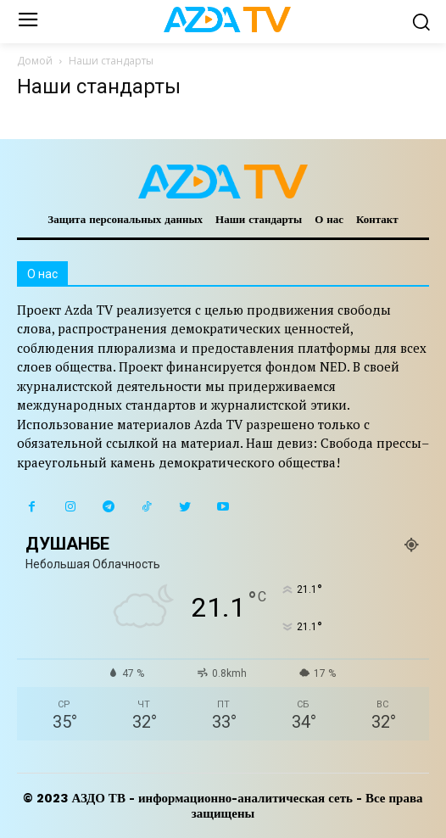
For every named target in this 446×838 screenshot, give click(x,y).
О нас (329, 219)
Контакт (377, 219)
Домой (35, 60)
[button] (421, 21)
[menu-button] (27, 21)
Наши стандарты (258, 219)
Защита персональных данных (125, 219)
